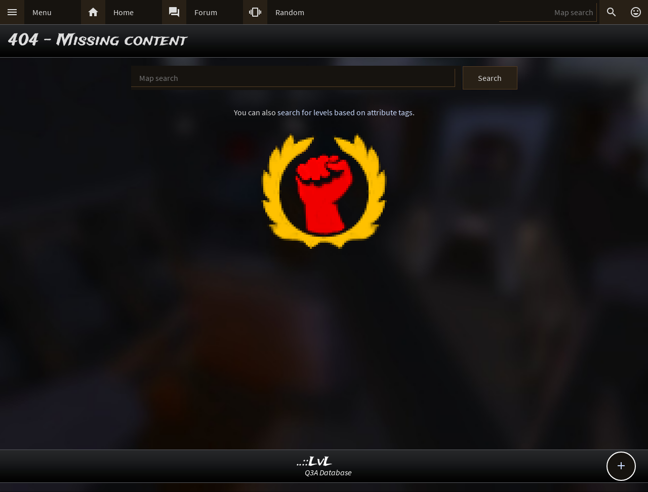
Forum (205, 12)
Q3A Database (328, 472)
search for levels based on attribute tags (345, 112)
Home (123, 12)
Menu (42, 12)
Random (289, 12)
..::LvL (315, 462)
